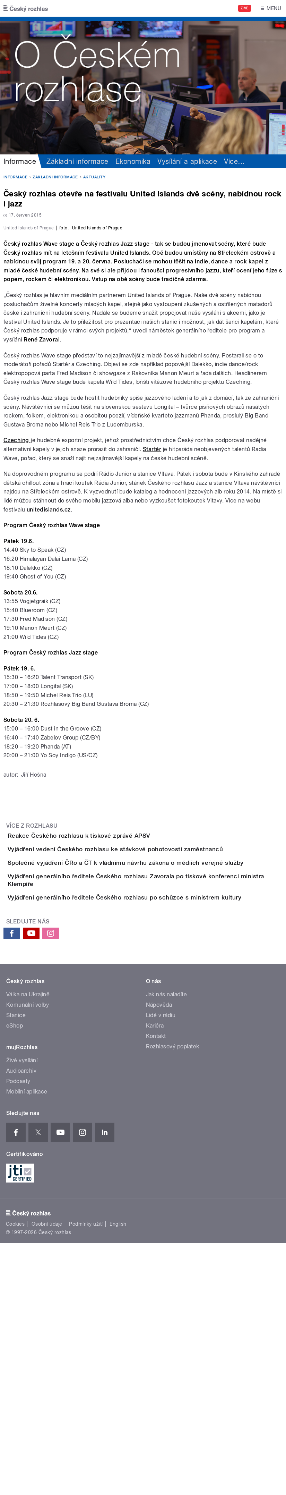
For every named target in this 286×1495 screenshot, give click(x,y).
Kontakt (156, 1288)
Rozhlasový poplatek (172, 1298)
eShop (14, 1278)
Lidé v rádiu (161, 1267)
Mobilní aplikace (26, 1344)
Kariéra (155, 1278)
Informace (19, 161)
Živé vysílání (21, 1312)
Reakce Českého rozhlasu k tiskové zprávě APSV (106, 996)
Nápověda (159, 1257)
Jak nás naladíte (166, 1246)
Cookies (15, 1476)
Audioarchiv (21, 1323)
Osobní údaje (47, 1476)
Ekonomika (132, 161)
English (118, 1476)
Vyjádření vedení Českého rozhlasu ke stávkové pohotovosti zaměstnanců (143, 1030)
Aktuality (94, 177)
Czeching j (17, 601)
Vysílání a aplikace (187, 161)
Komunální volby (27, 1257)
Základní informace (77, 161)
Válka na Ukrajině (28, 1246)
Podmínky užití (86, 1476)
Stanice (16, 1267)
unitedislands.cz (49, 670)
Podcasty (18, 1333)
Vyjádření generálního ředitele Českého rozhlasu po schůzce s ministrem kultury (152, 1129)
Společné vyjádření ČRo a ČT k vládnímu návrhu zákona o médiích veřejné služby (153, 1063)
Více (234, 161)
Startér (152, 610)
